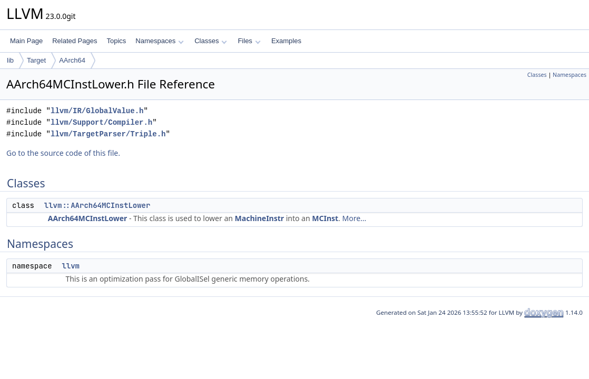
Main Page (26, 41)
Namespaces (159, 41)
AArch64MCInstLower (87, 218)
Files (249, 41)
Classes (210, 41)
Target (36, 60)
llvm (71, 266)
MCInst (325, 218)
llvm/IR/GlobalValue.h (97, 111)
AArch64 (72, 60)
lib (10, 60)
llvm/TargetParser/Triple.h (108, 134)
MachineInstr (259, 218)
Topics (116, 41)
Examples (286, 41)
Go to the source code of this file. (63, 153)
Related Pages (74, 41)
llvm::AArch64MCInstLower (97, 205)
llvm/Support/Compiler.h (101, 122)
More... (354, 218)
